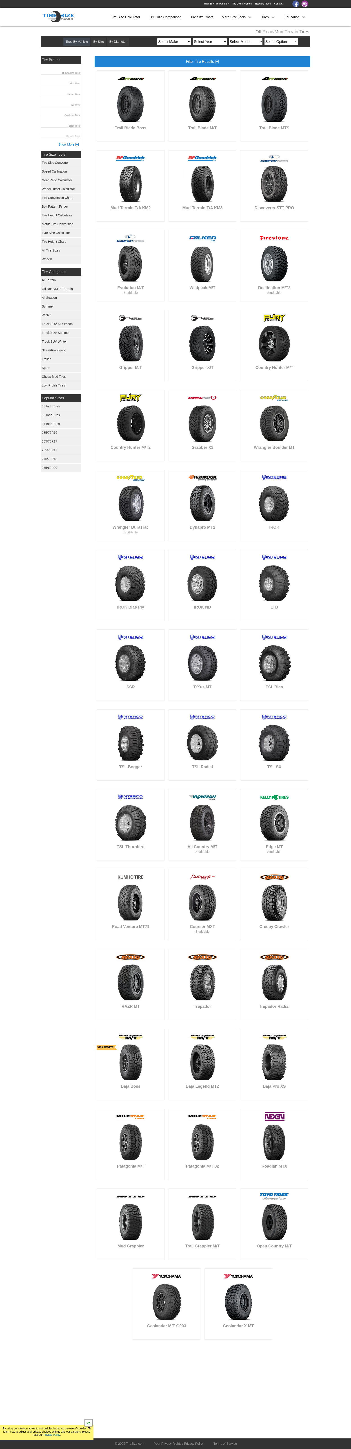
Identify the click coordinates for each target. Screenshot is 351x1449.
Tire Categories (54, 272)
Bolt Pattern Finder (55, 206)
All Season (49, 297)
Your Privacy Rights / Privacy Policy (179, 1443)
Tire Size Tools (53, 154)
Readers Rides (263, 3)
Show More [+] (68, 144)
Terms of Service (225, 1443)
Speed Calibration (54, 171)
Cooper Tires (73, 94)
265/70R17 (49, 441)
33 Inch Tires (51, 406)
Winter (46, 315)
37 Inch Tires (51, 424)
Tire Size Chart (201, 17)
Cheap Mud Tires (54, 376)
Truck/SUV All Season (57, 324)
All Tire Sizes (51, 250)
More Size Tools (237, 17)
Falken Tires (74, 126)
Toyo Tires (74, 104)
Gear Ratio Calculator (57, 180)
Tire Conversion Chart (57, 198)
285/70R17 (49, 450)
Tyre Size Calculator (56, 233)
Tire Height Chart (54, 241)
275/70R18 (49, 459)
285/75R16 (49, 432)
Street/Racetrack (53, 350)
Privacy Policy (51, 1434)
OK (89, 1422)
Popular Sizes (53, 398)
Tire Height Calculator (57, 215)
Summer (48, 306)
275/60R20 (49, 468)
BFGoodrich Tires (71, 73)
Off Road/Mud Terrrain (57, 289)
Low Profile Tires (53, 385)
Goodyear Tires (72, 115)
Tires (268, 17)
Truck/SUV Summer (56, 333)
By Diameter (118, 41)
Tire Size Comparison (165, 17)
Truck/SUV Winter (54, 341)
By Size (98, 41)
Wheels (47, 259)
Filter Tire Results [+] (202, 61)
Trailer (46, 359)
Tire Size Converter (55, 162)
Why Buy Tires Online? (216, 3)
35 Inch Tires (51, 415)
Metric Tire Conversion (57, 224)
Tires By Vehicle (76, 41)
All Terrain (49, 280)
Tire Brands (51, 60)
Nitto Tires (75, 83)
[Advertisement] (176, 1386)
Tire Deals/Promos (242, 3)
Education (295, 17)
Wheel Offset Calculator (58, 189)
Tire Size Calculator (125, 17)
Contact (278, 3)
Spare (46, 368)
